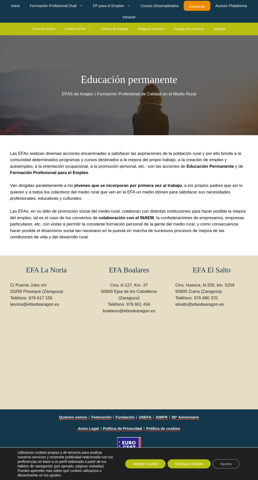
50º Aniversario (185, 417)
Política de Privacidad (122, 428)
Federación (101, 417)
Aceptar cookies (145, 464)
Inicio (15, 6)
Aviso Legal (88, 428)
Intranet (129, 17)
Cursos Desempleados (160, 6)
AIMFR (162, 417)
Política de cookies (163, 428)
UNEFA (145, 417)
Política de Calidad (114, 29)
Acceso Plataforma (231, 6)
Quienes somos (44, 29)
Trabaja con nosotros (189, 29)
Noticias (219, 29)
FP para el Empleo (114, 5)
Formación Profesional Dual (59, 5)
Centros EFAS (80, 29)
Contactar (197, 6)
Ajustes (226, 464)
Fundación (125, 417)
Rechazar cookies (189, 464)
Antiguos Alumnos (151, 29)
